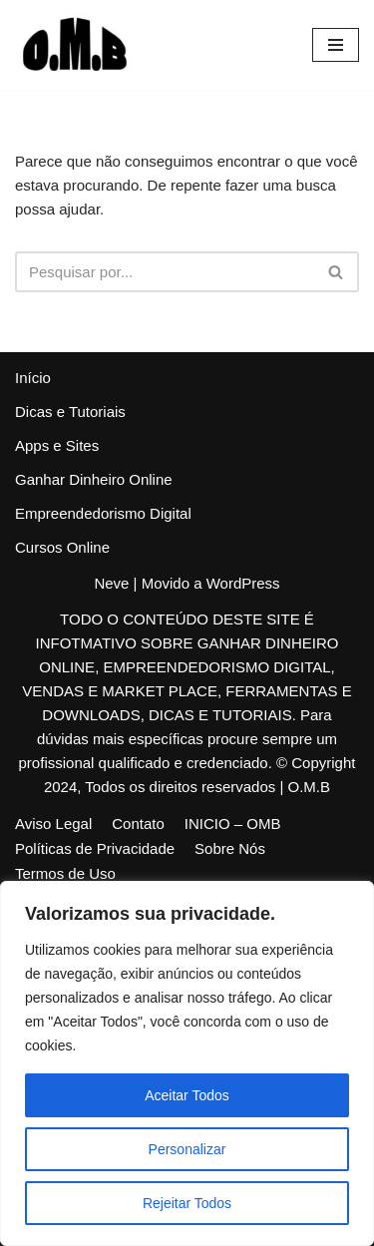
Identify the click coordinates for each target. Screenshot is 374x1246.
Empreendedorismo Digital (103, 513)
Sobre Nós (229, 848)
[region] (187, 1063)
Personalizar (187, 1149)
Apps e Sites (57, 445)
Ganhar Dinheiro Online (94, 479)
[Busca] (164, 271)
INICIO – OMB (233, 823)
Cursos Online (62, 547)
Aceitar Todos (187, 1095)
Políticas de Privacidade (95, 848)
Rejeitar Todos (187, 1203)
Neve (111, 583)
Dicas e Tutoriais (70, 411)
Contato (138, 823)
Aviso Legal (53, 823)
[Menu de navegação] (335, 45)
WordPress (243, 583)
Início (33, 377)
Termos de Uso (65, 873)
